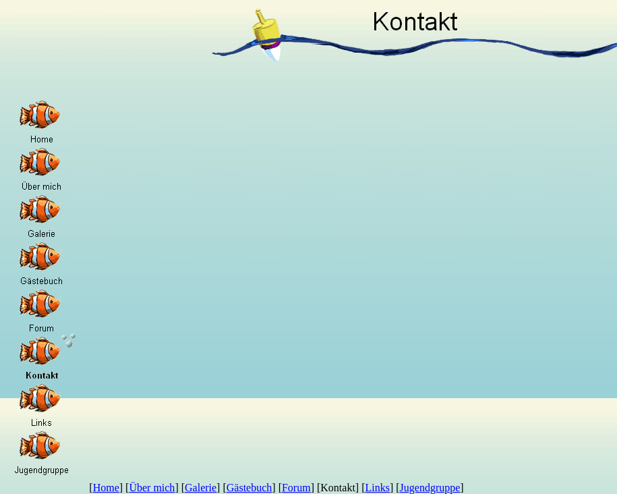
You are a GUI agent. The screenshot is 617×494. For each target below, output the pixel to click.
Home (106, 487)
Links (377, 487)
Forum (296, 487)
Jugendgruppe (430, 487)
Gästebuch (249, 487)
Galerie (200, 487)
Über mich (152, 487)
